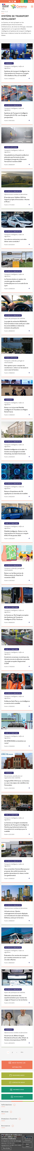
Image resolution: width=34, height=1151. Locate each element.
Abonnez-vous (18, 1089)
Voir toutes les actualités (18, 1065)
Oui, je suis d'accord (27, 1139)
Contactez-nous (18, 1082)
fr (29, 1)
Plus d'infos (6, 1148)
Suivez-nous (18, 1096)
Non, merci (27, 1145)
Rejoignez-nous (18, 1075)
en (31, 1)
